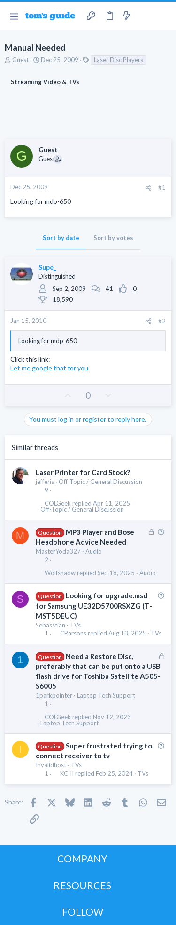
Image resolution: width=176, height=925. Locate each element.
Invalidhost (51, 765)
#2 (162, 321)
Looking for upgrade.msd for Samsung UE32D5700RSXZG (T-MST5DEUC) (94, 605)
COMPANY (82, 858)
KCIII (67, 774)
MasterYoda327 (58, 551)
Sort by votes (113, 237)
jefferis (45, 481)
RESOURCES (82, 885)
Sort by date (61, 237)
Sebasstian (50, 625)
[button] (14, 16)
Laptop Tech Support (106, 695)
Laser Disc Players (118, 60)
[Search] (163, 16)
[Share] (148, 187)
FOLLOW (82, 911)
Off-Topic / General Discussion (100, 481)
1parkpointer (54, 695)
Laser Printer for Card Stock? (83, 472)
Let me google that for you (49, 368)
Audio (93, 551)
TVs (75, 625)
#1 (162, 187)
